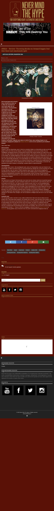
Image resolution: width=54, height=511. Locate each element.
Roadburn (28, 250)
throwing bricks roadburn (34, 252)
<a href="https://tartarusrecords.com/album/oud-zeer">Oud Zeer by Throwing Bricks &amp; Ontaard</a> (27, 226)
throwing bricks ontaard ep (22, 252)
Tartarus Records (25, 141)
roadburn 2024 (34, 250)
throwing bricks (42, 250)
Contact (3, 366)
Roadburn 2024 (18, 54)
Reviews (10, 54)
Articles (5, 54)
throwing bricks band (11, 252)
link (47, 187)
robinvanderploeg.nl (27, 413)
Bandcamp (3, 208)
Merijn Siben (9, 250)
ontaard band (21, 250)
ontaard (15, 250)
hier (11, 127)
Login (2, 275)
